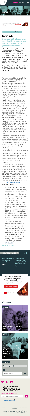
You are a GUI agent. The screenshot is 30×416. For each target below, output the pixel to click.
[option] (8, 261)
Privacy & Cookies (17, 407)
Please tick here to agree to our (16, 399)
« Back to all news (8, 246)
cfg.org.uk (8, 243)
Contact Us (9, 407)
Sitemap (3, 407)
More (4, 264)
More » (5, 328)
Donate (15, 2)
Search (23, 2)
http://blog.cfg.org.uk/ (13, 182)
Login (20, 2)
